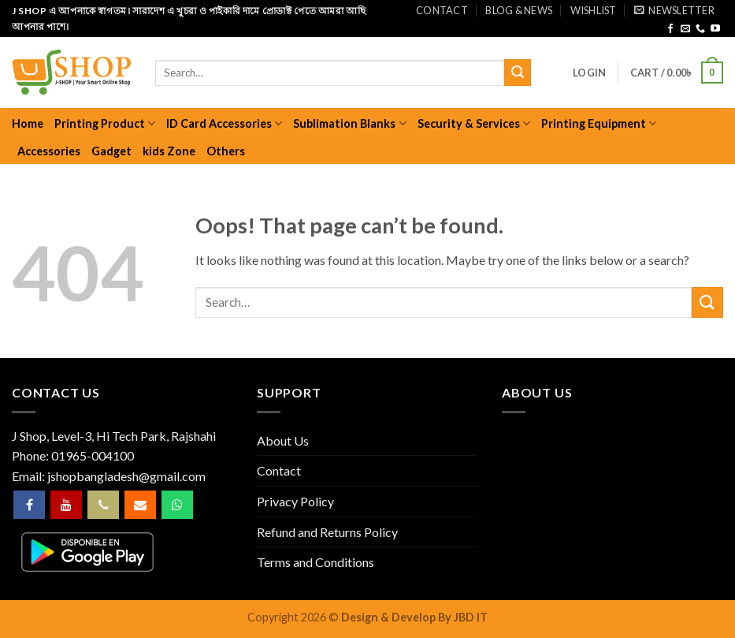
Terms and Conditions (315, 561)
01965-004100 (92, 455)
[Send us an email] (685, 29)
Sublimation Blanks (349, 123)
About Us (283, 440)
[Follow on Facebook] (670, 29)
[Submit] (517, 72)
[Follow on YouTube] (715, 29)
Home (27, 123)
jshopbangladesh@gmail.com (126, 475)
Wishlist (593, 10)
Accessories (48, 151)
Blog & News (518, 10)
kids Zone (169, 151)
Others (225, 151)
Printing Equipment (598, 123)
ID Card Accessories (224, 123)
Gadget (111, 151)
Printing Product (104, 123)
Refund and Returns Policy (327, 531)
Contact (442, 10)
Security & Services (474, 123)
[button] (674, 10)
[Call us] (700, 29)
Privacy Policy (295, 501)
